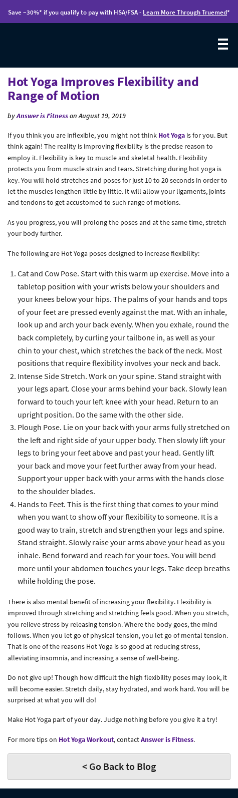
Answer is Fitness (42, 115)
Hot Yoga (171, 135)
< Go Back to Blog (119, 766)
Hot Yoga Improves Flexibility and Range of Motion (103, 88)
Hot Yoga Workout (86, 739)
